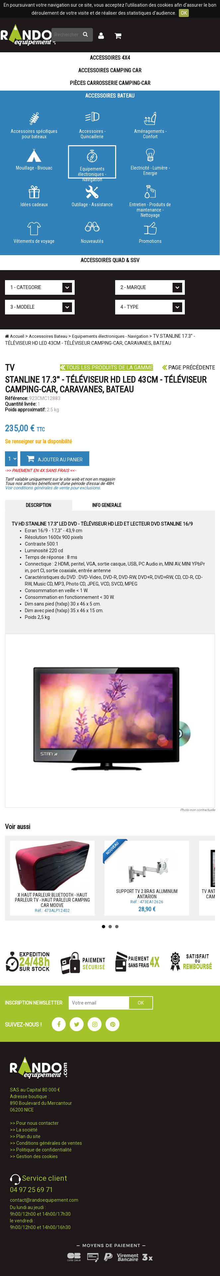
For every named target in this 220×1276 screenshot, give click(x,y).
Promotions (150, 233)
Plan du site (28, 1136)
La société (26, 1129)
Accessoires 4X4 (110, 58)
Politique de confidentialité (44, 1149)
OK (184, 13)
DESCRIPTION (38, 505)
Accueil (14, 336)
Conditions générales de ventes (49, 1143)
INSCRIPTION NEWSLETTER (33, 1003)
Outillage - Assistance (92, 196)
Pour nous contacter (37, 1123)
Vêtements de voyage (34, 233)
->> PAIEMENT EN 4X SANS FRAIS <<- (40, 470)
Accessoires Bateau (109, 96)
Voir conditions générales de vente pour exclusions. (53, 487)
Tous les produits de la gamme (106, 367)
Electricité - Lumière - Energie (150, 162)
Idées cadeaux (34, 196)
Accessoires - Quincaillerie (92, 125)
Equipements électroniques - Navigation (92, 164)
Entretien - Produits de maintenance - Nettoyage (150, 200)
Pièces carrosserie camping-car (110, 83)
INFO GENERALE (106, 505)
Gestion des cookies (37, 1156)
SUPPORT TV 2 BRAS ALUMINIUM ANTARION (147, 894)
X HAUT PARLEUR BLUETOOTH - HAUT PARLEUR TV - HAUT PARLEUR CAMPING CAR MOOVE (52, 900)
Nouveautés (92, 233)
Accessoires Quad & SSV (110, 260)
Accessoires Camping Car (109, 70)
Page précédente (188, 367)
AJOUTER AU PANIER (55, 458)
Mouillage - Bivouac (34, 160)
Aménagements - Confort (150, 125)
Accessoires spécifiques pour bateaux (34, 125)
